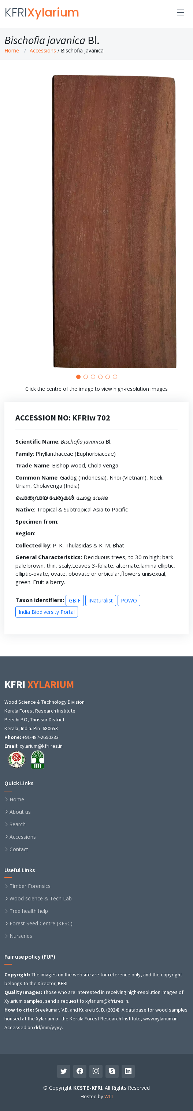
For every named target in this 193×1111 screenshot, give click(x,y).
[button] (78, 387)
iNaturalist (101, 610)
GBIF (75, 610)
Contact (19, 849)
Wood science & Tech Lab (41, 898)
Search (18, 824)
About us (20, 812)
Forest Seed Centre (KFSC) (41, 923)
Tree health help (29, 911)
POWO (129, 610)
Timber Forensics (30, 886)
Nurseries (21, 936)
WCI (108, 1096)
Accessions (43, 50)
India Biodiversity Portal (47, 622)
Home (11, 50)
